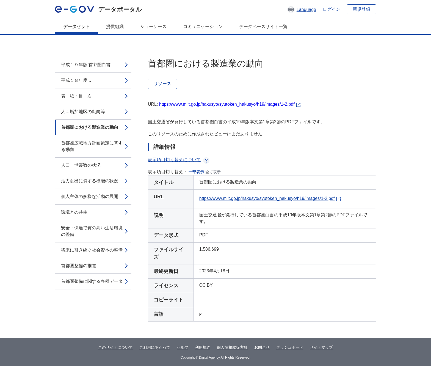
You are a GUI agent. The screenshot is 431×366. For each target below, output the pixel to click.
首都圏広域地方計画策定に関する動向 (92, 146)
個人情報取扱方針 (232, 347)
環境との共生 (74, 212)
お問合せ (262, 347)
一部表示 (196, 172)
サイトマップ (321, 347)
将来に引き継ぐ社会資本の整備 (92, 250)
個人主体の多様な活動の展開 (89, 196)
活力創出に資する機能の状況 (89, 180)
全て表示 (213, 172)
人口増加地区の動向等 (83, 111)
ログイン (331, 9)
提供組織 (115, 26)
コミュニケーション (203, 26)
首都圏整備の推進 (78, 265)
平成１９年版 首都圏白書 (85, 64)
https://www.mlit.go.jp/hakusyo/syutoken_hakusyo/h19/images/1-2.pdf (227, 104)
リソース (162, 83)
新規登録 (361, 9)
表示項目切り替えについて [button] (178, 159)
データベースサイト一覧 (263, 26)
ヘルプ (182, 347)
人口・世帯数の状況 (81, 165)
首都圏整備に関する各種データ (92, 281)
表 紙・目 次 (76, 96)
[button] (301, 9)
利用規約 (202, 347)
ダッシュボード (289, 347)
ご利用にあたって (154, 347)
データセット (76, 26)
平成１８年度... (76, 80)
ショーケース (153, 26)
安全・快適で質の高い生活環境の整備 (92, 231)
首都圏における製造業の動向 (89, 127)
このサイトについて (115, 347)
